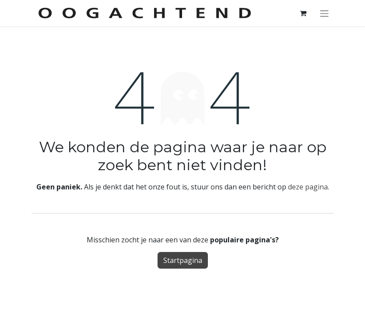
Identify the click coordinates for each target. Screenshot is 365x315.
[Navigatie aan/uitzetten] (324, 13)
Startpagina (182, 260)
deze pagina (308, 187)
